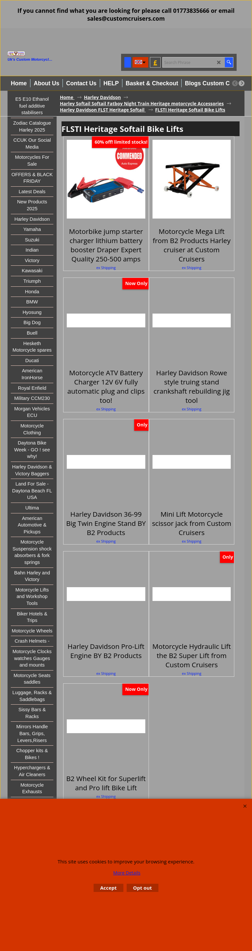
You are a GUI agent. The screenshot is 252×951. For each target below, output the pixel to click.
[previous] (235, 83)
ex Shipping (106, 267)
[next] (241, 83)
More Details (126, 873)
